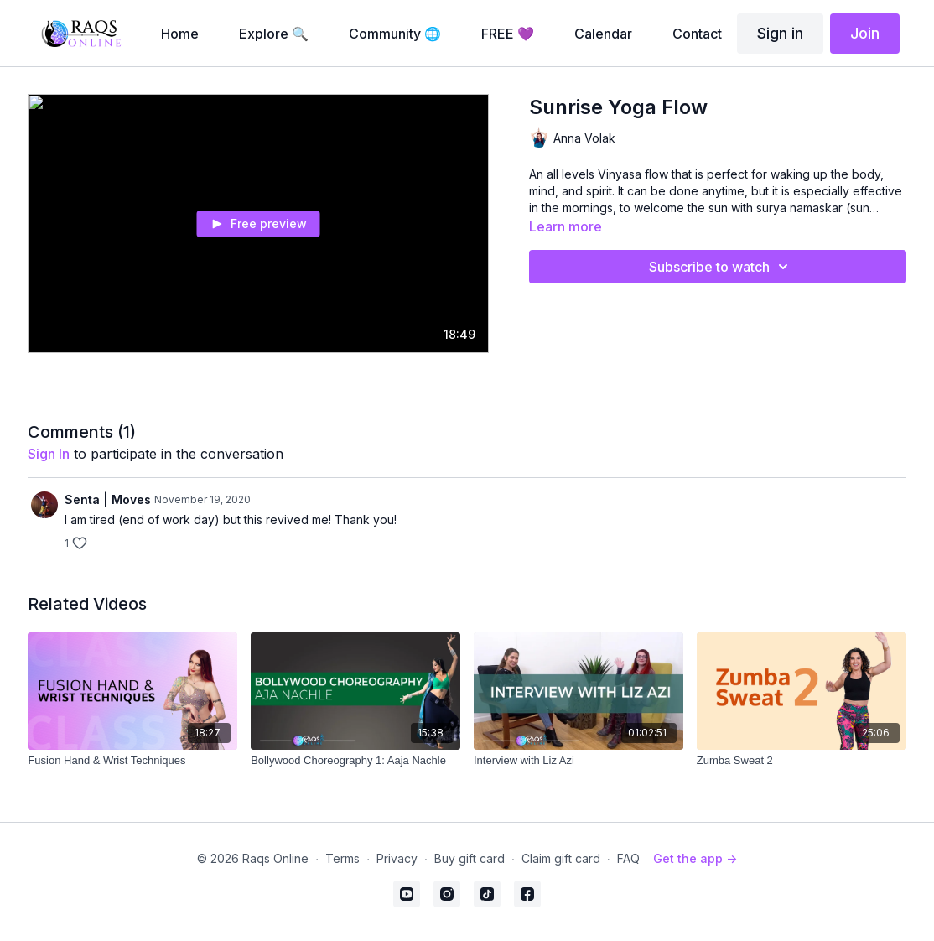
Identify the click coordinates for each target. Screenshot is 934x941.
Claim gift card (560, 858)
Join (865, 33)
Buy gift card (469, 858)
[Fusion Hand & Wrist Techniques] (132, 760)
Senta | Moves (108, 499)
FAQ (628, 858)
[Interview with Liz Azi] (578, 760)
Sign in (780, 33)
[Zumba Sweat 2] (801, 760)
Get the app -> (695, 858)
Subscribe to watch (721, 267)
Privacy (397, 858)
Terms (342, 858)
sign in (49, 453)
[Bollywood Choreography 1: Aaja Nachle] (355, 760)
